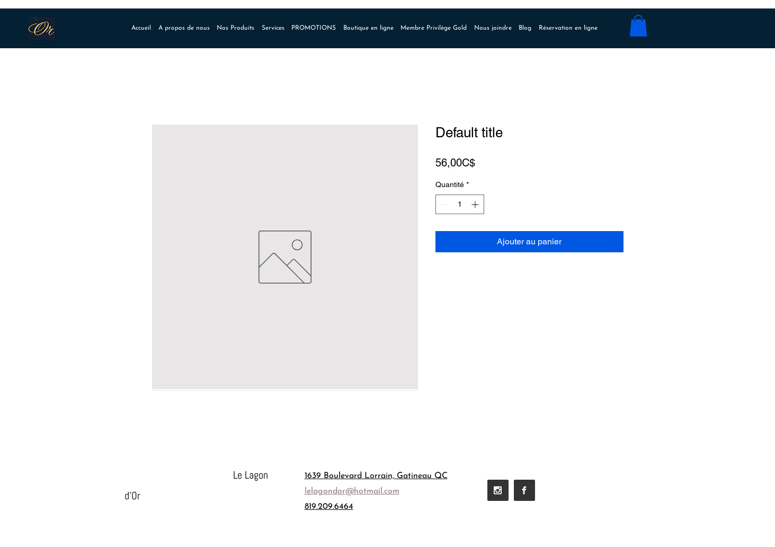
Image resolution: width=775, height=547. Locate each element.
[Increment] (476, 204)
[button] (638, 26)
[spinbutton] (459, 204)
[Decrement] (443, 204)
